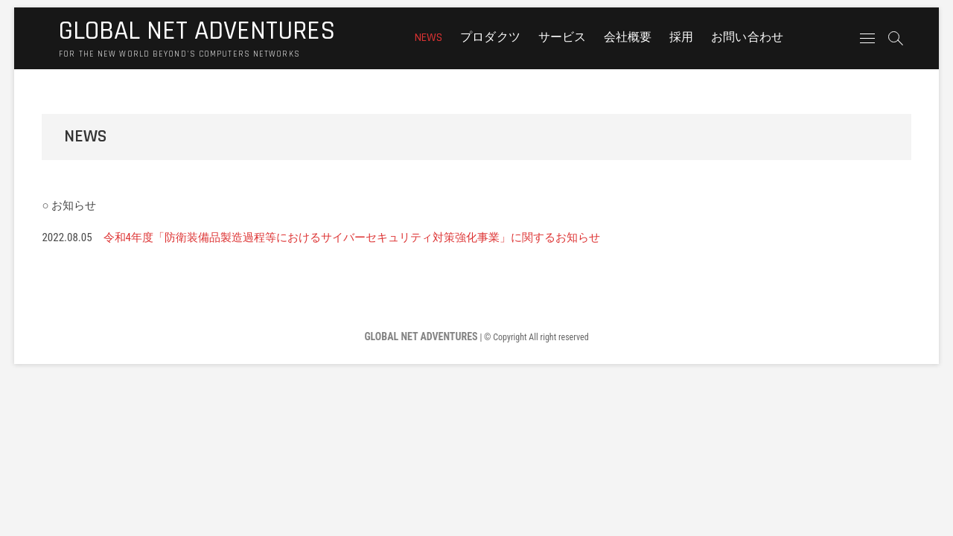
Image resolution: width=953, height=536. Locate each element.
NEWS (429, 37)
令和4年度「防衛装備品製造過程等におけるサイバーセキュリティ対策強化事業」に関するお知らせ (351, 237)
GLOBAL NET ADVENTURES (197, 31)
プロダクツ (490, 37)
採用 (681, 37)
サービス (562, 37)
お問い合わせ (747, 37)
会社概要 (628, 37)
